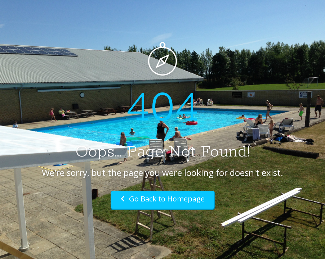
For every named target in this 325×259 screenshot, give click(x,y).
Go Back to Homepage (163, 199)
